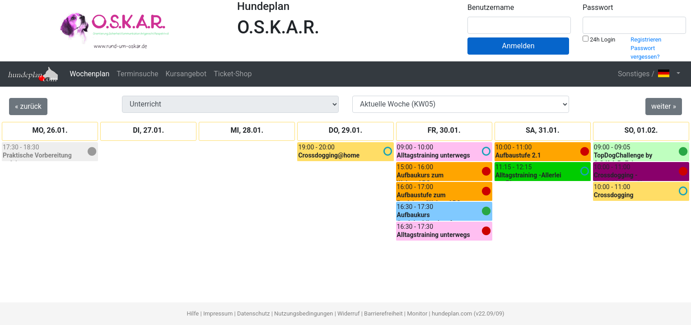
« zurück (28, 106)
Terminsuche (137, 74)
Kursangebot (185, 74)
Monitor (417, 313)
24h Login (599, 39)
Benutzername (490, 7)
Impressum (218, 313)
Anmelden (518, 46)
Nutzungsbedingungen (303, 313)
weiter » (663, 106)
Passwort (598, 7)
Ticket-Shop (233, 74)
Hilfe (193, 313)
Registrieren (645, 39)
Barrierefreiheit (383, 313)
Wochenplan (89, 74)
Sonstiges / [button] (646, 74)
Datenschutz (253, 313)
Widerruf (348, 313)
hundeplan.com (452, 313)
